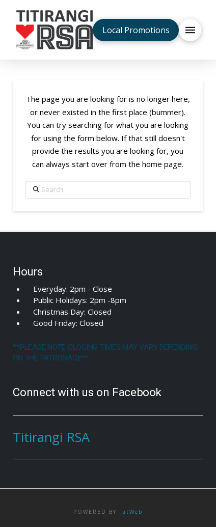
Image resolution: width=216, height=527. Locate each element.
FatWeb (131, 511)
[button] (190, 30)
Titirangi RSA (51, 437)
